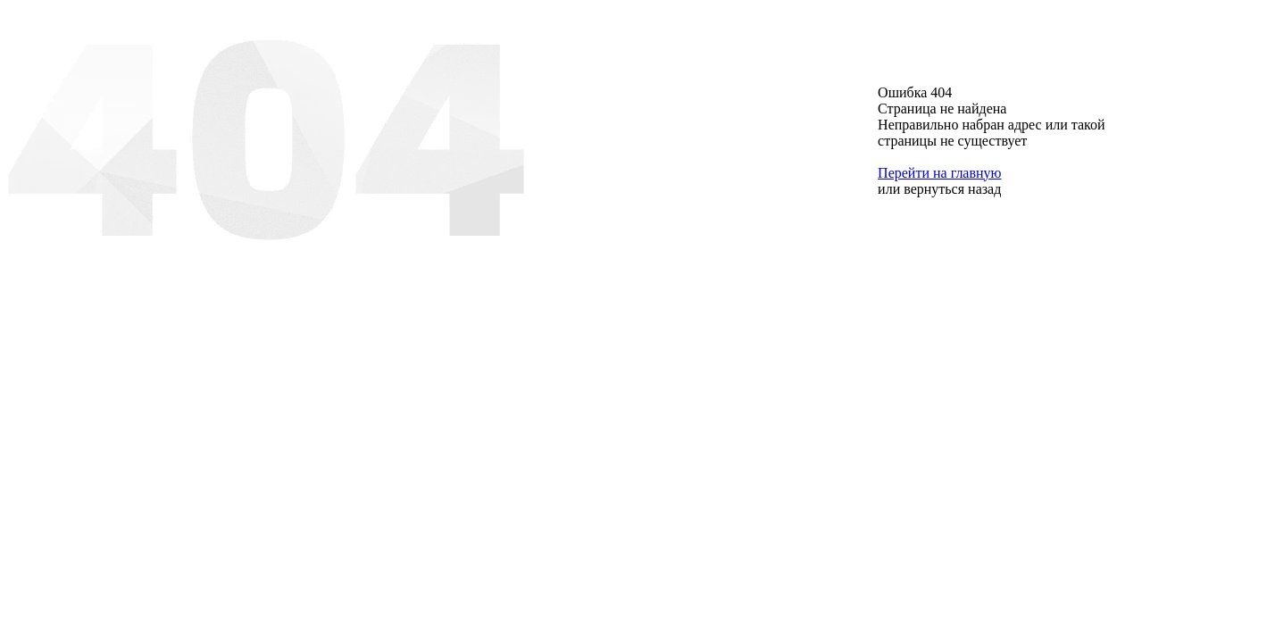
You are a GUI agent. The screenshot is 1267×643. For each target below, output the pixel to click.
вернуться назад (952, 188)
